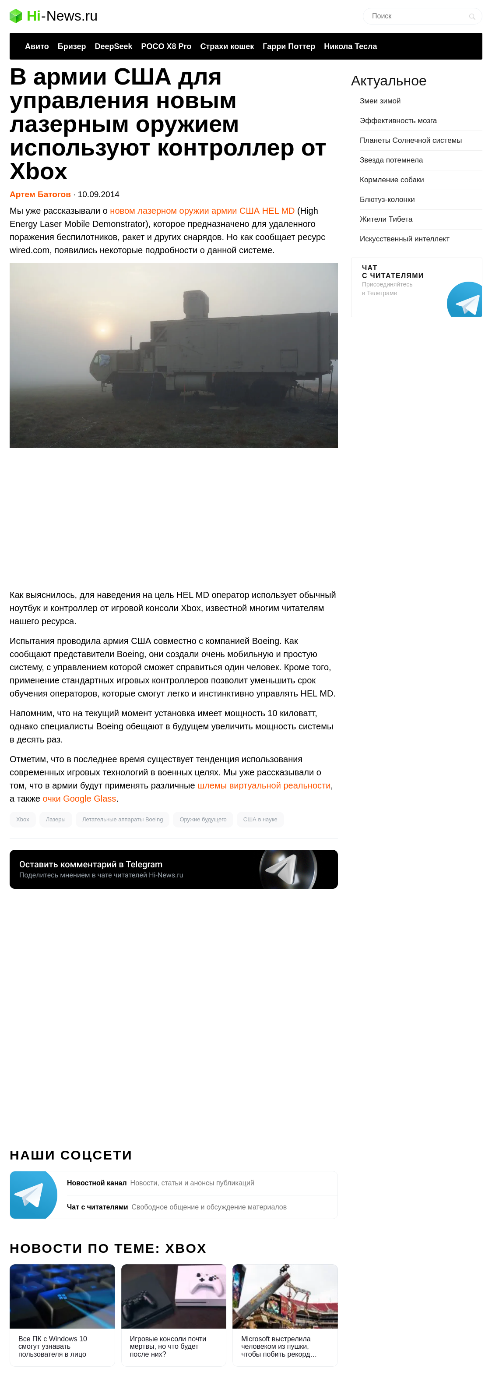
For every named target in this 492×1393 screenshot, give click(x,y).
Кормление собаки (392, 180)
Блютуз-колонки (387, 199)
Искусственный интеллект (405, 239)
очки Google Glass (79, 798)
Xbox (22, 819)
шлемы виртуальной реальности (263, 785)
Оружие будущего (202, 819)
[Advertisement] (174, 518)
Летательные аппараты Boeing (122, 819)
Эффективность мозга (398, 121)
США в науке (260, 819)
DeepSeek (113, 46)
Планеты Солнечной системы (411, 140)
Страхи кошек (227, 46)
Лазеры (56, 819)
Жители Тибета (386, 219)
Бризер (72, 46)
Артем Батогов (40, 194)
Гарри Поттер (289, 46)
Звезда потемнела (391, 160)
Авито (37, 46)
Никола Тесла (350, 46)
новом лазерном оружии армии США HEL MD (202, 211)
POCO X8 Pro (166, 46)
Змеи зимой (380, 101)
